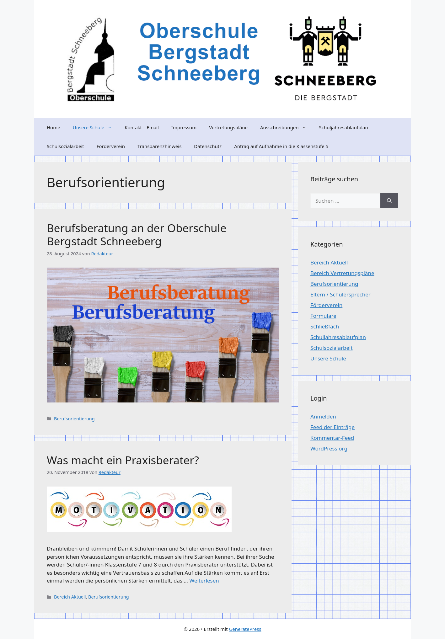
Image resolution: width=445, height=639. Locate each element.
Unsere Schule (95, 127)
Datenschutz (208, 146)
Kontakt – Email (142, 127)
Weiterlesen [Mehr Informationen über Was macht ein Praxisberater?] (204, 580)
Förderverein (111, 146)
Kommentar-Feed (332, 437)
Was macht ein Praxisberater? (123, 460)
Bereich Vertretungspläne (342, 273)
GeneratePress (245, 629)
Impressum (183, 127)
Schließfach (324, 326)
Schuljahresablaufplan (343, 127)
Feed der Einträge (332, 427)
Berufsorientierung (74, 419)
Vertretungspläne (228, 127)
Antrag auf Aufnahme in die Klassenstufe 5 (281, 146)
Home (53, 127)
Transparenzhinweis (159, 146)
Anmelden (323, 416)
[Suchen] (389, 200)
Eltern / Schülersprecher (340, 294)
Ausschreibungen (286, 127)
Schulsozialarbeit (65, 146)
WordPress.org (328, 448)
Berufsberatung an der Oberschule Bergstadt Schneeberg (136, 234)
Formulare (323, 315)
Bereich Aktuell (70, 597)
